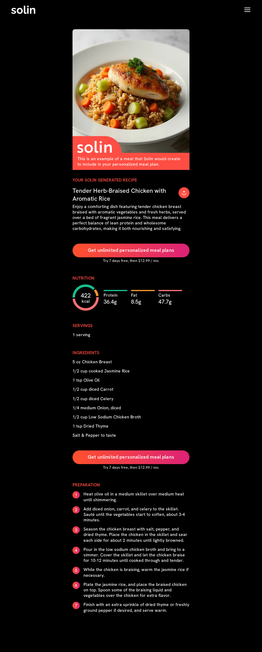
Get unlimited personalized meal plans (131, 250)
